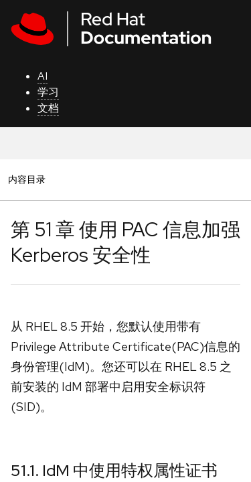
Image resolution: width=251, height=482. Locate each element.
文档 (48, 108)
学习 (48, 92)
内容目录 (26, 179)
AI (42, 76)
